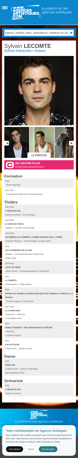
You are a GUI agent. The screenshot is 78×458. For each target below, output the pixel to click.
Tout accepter (48, 449)
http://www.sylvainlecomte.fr (30, 167)
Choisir (31, 449)
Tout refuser (14, 449)
